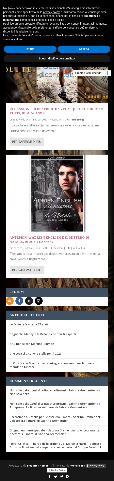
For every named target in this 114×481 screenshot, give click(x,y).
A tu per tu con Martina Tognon (32, 344)
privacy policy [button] (51, 12)
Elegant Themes (37, 465)
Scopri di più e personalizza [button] (57, 58)
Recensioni (56, 119)
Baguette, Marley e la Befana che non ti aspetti (43, 334)
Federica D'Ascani (22, 248)
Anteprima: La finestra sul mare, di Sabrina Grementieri (48, 407)
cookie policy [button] (56, 19)
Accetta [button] (84, 49)
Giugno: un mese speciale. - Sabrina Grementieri (43, 430)
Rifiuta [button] (30, 49)
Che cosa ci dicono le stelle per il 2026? (36, 353)
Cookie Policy (58, 470)
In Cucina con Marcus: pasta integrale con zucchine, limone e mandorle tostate (52, 365)
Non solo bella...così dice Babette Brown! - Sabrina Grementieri (53, 390)
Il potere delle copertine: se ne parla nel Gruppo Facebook (62, 447)
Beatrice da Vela (21, 119)
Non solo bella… (21, 394)
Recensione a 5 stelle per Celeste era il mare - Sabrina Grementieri (55, 417)
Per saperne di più (26, 142)
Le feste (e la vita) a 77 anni (29, 324)
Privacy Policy (97, 465)
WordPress (77, 465)
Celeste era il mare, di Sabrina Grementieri (39, 421)
